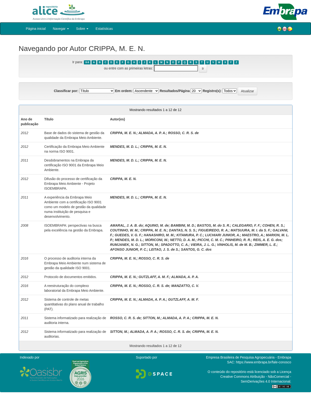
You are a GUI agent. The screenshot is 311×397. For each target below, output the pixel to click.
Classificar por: (66, 91)
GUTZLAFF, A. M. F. (154, 277)
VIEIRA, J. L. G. (203, 245)
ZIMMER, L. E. (265, 245)
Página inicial (36, 29)
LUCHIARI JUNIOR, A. (222, 235)
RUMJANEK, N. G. (124, 245)
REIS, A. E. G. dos (267, 240)
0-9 (87, 62)
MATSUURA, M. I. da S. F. (250, 230)
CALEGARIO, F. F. (246, 225)
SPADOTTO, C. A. (175, 245)
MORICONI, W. (156, 240)
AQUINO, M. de (157, 225)
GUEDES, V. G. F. (128, 235)
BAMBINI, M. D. (183, 225)
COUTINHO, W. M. (124, 230)
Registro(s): (212, 91)
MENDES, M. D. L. (124, 147)
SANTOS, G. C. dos (196, 249)
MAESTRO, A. (253, 235)
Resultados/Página (175, 91)
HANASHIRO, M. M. (159, 235)
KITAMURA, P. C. (190, 235)
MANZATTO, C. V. (185, 286)
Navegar (61, 29)
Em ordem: (124, 91)
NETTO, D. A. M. (182, 240)
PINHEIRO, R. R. (238, 240)
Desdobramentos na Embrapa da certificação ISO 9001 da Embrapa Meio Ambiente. (74, 165)
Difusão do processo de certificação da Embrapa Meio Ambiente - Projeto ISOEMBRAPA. (73, 183)
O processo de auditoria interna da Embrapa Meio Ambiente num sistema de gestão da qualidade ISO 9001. (75, 263)
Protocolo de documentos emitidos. (70, 277)
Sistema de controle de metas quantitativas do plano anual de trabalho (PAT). (74, 304)
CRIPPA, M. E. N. (123, 133)
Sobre (82, 29)
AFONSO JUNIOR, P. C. (128, 249)
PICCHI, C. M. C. (210, 240)
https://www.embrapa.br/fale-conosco (263, 362)
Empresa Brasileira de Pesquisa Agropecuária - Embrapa (248, 357)
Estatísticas (104, 29)
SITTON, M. (150, 245)
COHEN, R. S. (273, 225)
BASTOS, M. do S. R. (213, 225)
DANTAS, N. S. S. (182, 230)
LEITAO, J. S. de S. (164, 249)
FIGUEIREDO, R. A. (213, 230)
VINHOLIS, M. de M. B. (234, 245)
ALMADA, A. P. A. (152, 133)
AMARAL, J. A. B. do (126, 225)
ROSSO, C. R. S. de (183, 133)
